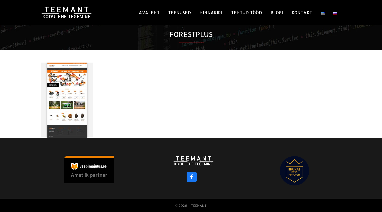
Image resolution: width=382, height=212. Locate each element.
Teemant (199, 205)
